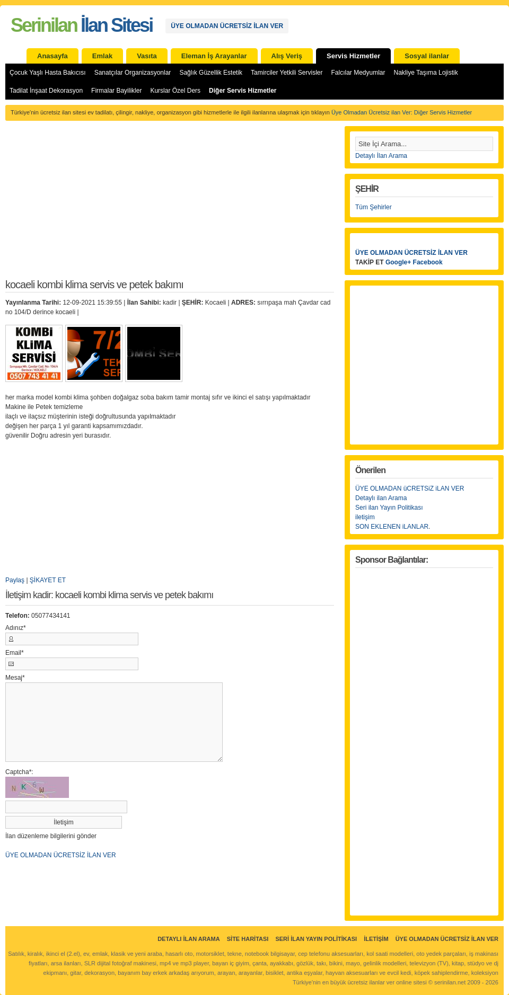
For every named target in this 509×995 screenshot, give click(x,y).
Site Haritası (248, 939)
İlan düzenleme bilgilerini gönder (50, 836)
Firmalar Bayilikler (116, 90)
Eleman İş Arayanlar (214, 56)
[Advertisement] (169, 205)
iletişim (365, 517)
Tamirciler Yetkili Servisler (286, 72)
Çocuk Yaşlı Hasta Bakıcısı (48, 72)
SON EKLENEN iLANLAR (391, 526)
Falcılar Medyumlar (358, 72)
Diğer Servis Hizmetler (242, 90)
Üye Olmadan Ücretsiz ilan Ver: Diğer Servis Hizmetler (401, 112)
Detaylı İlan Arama (381, 155)
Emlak (102, 56)
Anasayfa (52, 56)
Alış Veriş (287, 56)
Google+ (398, 262)
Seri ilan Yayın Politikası (389, 507)
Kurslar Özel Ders (175, 90)
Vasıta (147, 56)
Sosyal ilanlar (427, 56)
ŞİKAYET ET (48, 580)
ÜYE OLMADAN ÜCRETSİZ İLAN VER (227, 26)
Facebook (428, 262)
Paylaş (14, 580)
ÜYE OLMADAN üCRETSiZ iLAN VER (409, 488)
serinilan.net (450, 982)
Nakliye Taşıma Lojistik (426, 72)
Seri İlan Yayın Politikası (316, 939)
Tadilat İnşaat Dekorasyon (46, 90)
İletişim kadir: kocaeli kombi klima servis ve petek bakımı (109, 595)
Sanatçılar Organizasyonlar (132, 72)
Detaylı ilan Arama (381, 498)
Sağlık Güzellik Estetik (210, 72)
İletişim (376, 939)
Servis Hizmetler (353, 56)
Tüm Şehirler (373, 207)
